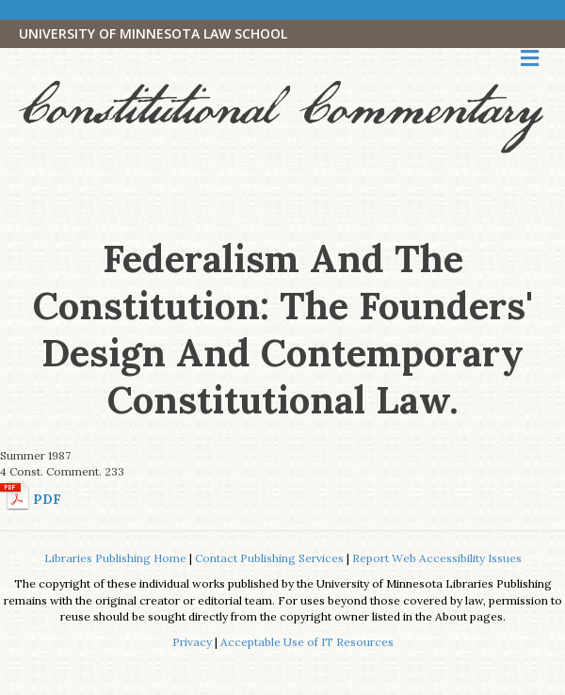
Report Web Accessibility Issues (437, 558)
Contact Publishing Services (269, 558)
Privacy (192, 642)
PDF (47, 499)
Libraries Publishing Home (115, 558)
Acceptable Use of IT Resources (307, 642)
